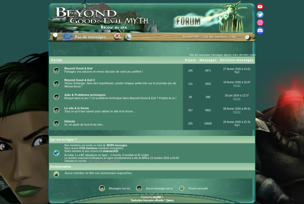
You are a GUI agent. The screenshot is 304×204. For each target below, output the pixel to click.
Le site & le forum (76, 108)
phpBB (157, 197)
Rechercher (191, 36)
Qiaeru (170, 200)
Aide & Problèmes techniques (84, 94)
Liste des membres (214, 36)
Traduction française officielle (146, 200)
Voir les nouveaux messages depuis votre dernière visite (222, 55)
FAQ (233, 36)
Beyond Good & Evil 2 (79, 80)
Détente (69, 121)
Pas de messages (90, 37)
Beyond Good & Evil (78, 68)
